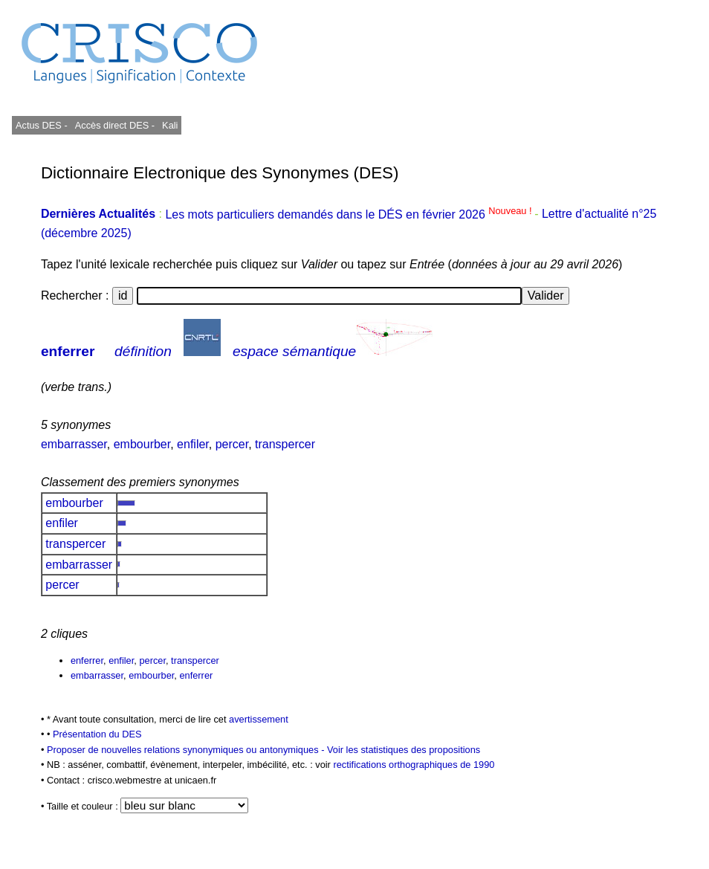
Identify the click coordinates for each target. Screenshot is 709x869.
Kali (170, 125)
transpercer (285, 444)
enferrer (68, 351)
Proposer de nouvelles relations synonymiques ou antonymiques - (187, 749)
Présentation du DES (97, 734)
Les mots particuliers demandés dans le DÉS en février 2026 (349, 214)
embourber (142, 444)
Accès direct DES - (115, 125)
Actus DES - (42, 125)
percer (232, 444)
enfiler (193, 444)
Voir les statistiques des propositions (403, 749)
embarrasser (74, 444)
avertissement (258, 719)
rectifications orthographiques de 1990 (413, 764)
